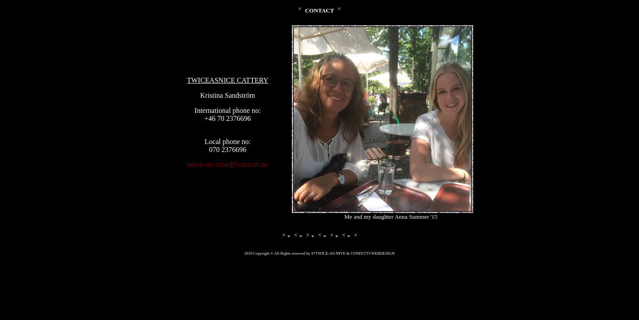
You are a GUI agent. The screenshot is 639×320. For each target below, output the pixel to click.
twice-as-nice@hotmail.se (227, 164)
